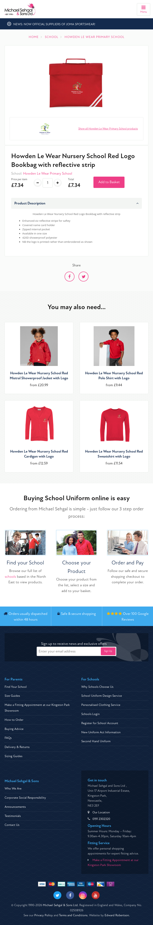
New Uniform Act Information (101, 732)
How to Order (14, 720)
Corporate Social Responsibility (25, 798)
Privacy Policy (43, 915)
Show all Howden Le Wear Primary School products (108, 128)
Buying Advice (14, 729)
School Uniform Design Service (101, 696)
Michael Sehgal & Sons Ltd (60, 905)
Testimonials (13, 816)
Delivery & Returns (17, 747)
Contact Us (12, 825)
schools (10, 576)
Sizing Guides (13, 756)
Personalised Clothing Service (100, 705)
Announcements (15, 807)
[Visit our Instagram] (83, 895)
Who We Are (13, 789)
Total (71, 179)
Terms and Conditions (73, 915)
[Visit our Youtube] (96, 895)
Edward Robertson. (117, 915)
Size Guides (12, 696)
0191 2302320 (101, 819)
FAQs (8, 738)
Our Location (101, 812)
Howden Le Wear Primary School (47, 173)
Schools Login (90, 714)
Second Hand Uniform (96, 741)
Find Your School (16, 687)
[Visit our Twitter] (57, 895)
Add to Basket (109, 182)
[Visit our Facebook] (70, 895)
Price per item (19, 179)
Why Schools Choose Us (97, 687)
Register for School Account (99, 723)
